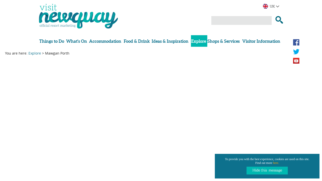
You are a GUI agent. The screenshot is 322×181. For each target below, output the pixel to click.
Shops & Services (224, 41)
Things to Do (51, 41)
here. (276, 163)
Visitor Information (261, 41)
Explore (198, 41)
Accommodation (105, 41)
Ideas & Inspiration (170, 41)
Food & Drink (137, 41)
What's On (76, 41)
